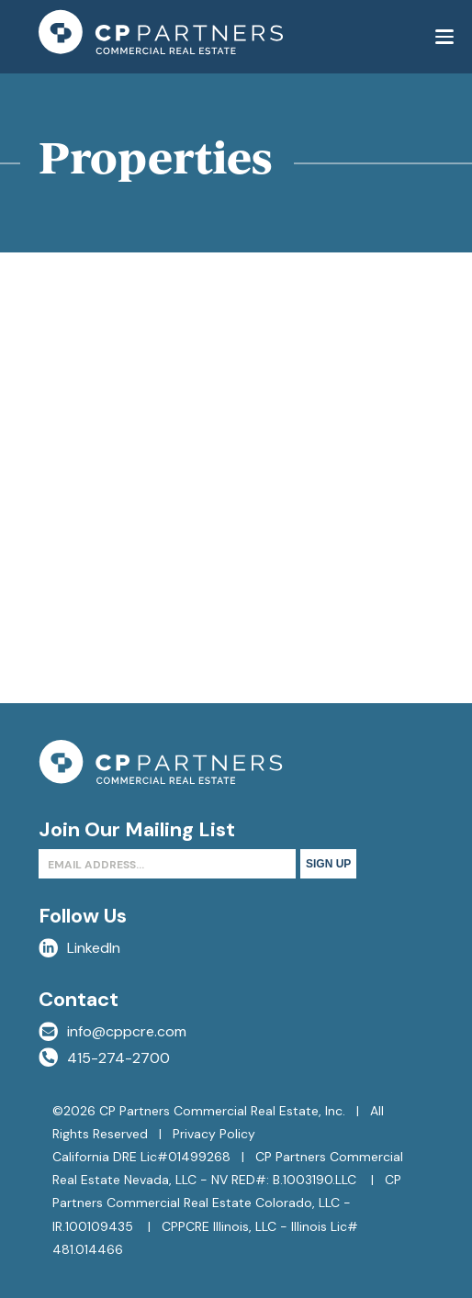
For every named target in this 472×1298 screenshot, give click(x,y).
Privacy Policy (214, 1133)
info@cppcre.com (112, 1031)
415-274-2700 (104, 1058)
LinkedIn (79, 947)
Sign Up (328, 863)
